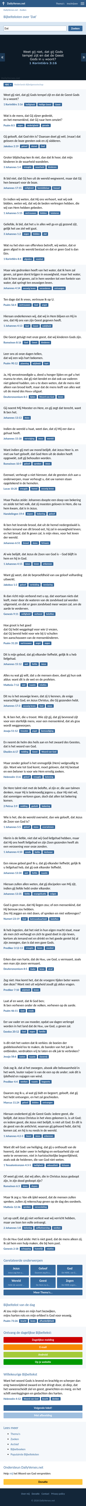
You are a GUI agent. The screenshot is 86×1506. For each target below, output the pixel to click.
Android (43, 1354)
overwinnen (48, 827)
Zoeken (23, 10)
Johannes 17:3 (12, 705)
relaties (43, 685)
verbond (38, 614)
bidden (43, 213)
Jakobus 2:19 (11, 146)
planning (24, 363)
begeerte (46, 1081)
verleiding (34, 584)
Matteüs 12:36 (12, 1207)
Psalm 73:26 (11, 1321)
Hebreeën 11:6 (12, 777)
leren (42, 969)
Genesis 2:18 (11, 1248)
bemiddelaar (44, 188)
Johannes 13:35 (13, 894)
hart (47, 363)
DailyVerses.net (11, 10)
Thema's (60, 3)
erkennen (47, 564)
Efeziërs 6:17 (11, 751)
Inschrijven (72, 3)
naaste (32, 685)
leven (60, 397)
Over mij (25, 1493)
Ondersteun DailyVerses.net (23, 1467)
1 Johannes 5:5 (12, 827)
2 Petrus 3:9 (10, 806)
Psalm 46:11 (11, 1010)
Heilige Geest (45, 104)
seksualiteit (52, 1165)
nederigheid (32, 125)
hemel (34, 488)
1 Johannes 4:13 (13, 325)
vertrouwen (30, 213)
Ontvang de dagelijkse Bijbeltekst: (28, 1332)
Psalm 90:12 (11, 363)
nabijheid (46, 326)
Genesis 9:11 (11, 614)
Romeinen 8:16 (12, 342)
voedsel (39, 259)
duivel (34, 146)
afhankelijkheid (46, 1321)
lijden (32, 397)
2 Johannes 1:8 (12, 1228)
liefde (34, 664)
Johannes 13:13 (13, 417)
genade (45, 125)
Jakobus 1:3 (10, 584)
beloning (49, 777)
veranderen (45, 288)
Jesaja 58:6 (10, 1056)
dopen (30, 513)
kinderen (52, 167)
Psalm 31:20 (11, 643)
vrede (31, 1010)
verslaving (48, 584)
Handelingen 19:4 (14, 513)
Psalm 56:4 (10, 305)
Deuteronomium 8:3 (15, 397)
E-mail (43, 1347)
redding (24, 751)
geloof (24, 146)
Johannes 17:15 (13, 188)
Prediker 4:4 (11, 1081)
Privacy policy (58, 1493)
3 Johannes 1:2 (12, 234)
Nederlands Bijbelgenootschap (28, 84)
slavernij (43, 1056)
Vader (33, 969)
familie (42, 1031)
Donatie (43, 1482)
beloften (50, 614)
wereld (50, 438)
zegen (20, 125)
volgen (53, 893)
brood (26, 543)
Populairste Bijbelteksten (25, 1454)
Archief (15, 1444)
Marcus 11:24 (11, 1102)
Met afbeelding (43, 1415)
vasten (22, 1056)
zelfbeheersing (43, 1228)
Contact (45, 1493)
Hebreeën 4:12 (12, 1398)
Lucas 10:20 (10, 488)
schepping (26, 1248)
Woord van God (46, 397)
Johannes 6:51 (12, 543)
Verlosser (48, 852)
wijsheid (37, 363)
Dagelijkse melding (43, 1339)
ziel (45, 234)
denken (55, 1398)
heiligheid (30, 104)
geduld (34, 806)
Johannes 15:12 (13, 664)
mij (11, 1473)
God (43, 146)
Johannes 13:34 (13, 873)
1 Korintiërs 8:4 (12, 259)
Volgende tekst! (43, 1408)
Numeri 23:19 (11, 918)
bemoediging (47, 731)
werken (24, 1081)
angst (44, 305)
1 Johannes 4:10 (13, 852)
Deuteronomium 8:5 (15, 969)
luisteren (55, 213)
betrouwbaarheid (38, 919)
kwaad (57, 188)
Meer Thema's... (43, 1292)
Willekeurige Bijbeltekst (20, 1374)
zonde (28, 852)
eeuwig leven (29, 288)
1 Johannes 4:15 (13, 564)
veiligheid (29, 188)
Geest (58, 104)
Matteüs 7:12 (11, 685)
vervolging (29, 438)
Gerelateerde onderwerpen (23, 1260)
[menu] (82, 5)
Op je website (43, 1362)
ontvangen (59, 288)
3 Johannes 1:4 (12, 167)
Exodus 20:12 (11, 1031)
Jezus (27, 417)
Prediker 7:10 (11, 990)
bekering (41, 513)
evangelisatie (40, 893)
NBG (8, 84)
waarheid (39, 167)
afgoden (28, 259)
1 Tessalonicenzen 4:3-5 (17, 1165)
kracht (23, 1321)
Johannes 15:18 (13, 438)
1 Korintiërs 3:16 (13, 104)
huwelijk (39, 1248)
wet (26, 664)
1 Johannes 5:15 (13, 213)
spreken (37, 463)
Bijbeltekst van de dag (19, 1305)
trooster (24, 731)
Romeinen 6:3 (12, 1186)
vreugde (27, 167)
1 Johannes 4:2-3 (13, 1136)
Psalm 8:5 (9, 125)
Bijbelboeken (18, 1449)
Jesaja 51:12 (11, 731)
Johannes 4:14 (12, 288)
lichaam (45, 543)
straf (50, 969)
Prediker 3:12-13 (13, 948)
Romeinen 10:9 (12, 463)
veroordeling (41, 1207)
